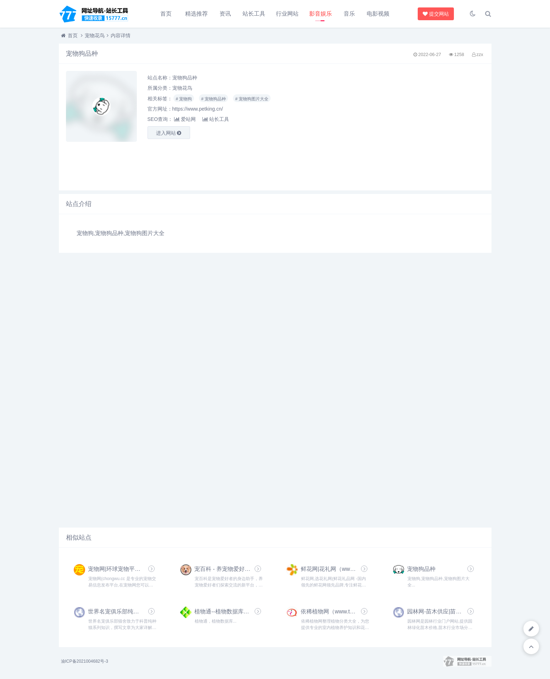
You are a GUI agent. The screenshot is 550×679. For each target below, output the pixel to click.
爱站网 (185, 119)
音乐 (349, 14)
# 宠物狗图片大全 (251, 98)
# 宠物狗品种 (213, 98)
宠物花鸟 (95, 35)
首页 (166, 14)
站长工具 (254, 14)
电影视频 (378, 14)
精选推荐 (196, 14)
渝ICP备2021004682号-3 (84, 661)
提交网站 (434, 14)
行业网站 (287, 14)
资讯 (225, 14)
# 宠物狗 (184, 98)
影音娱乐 (320, 14)
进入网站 (169, 133)
